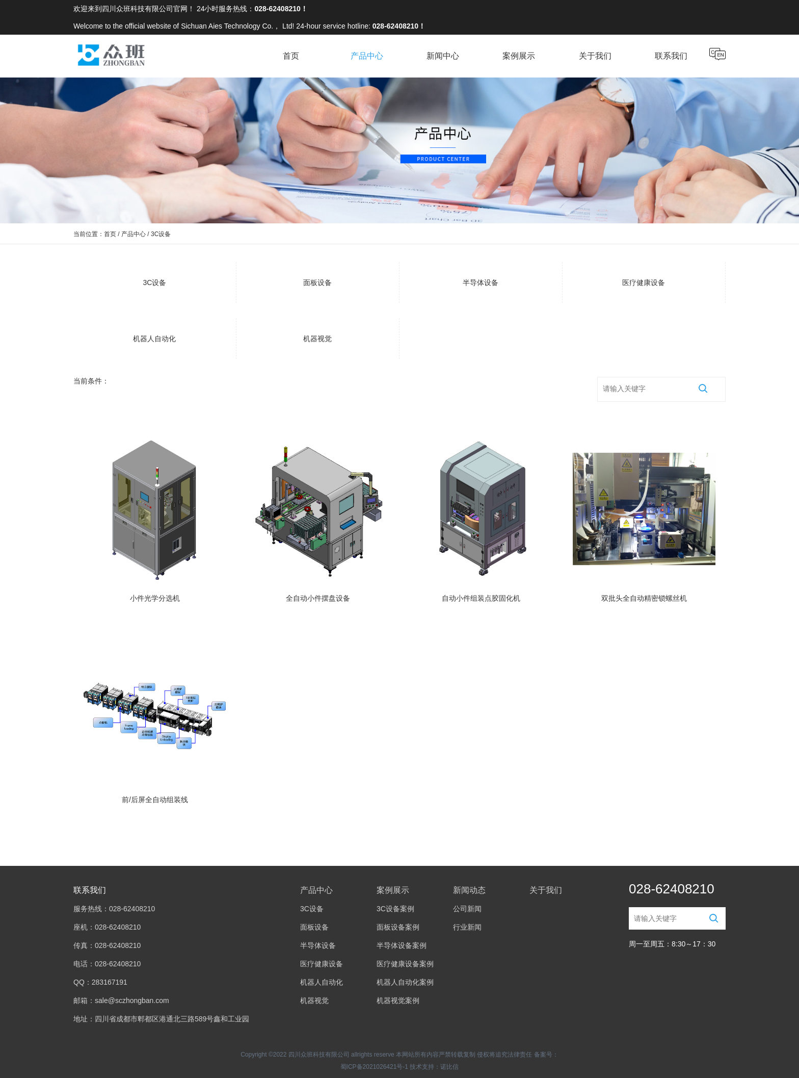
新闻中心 (443, 56)
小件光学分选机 (155, 598)
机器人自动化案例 (405, 982)
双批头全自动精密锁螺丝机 (644, 598)
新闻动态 (469, 890)
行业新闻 (467, 927)
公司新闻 (467, 909)
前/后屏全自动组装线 (155, 799)
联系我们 (671, 56)
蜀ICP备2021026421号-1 (374, 1066)
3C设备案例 (395, 909)
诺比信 (449, 1066)
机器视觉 (317, 339)
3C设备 (155, 282)
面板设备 (317, 282)
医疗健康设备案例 (405, 964)
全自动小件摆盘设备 (318, 598)
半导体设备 (480, 282)
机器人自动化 (154, 339)
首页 (291, 56)
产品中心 (367, 56)
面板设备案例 (398, 927)
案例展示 (518, 56)
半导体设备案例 (402, 945)
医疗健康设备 (643, 282)
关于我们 (595, 56)
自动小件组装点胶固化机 (481, 598)
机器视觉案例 (398, 1000)
